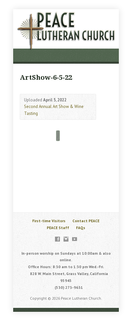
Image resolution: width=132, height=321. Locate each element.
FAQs (80, 227)
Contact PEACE (85, 220)
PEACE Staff (58, 227)
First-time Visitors (49, 220)
